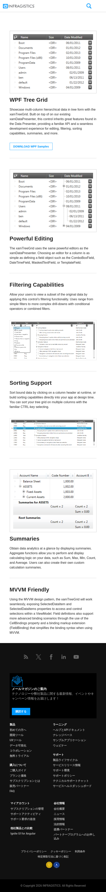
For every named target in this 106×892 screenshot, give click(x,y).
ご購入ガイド (18, 770)
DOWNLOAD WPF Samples (31, 146)
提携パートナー (63, 829)
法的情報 (59, 824)
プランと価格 (18, 775)
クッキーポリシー (61, 851)
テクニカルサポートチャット (71, 780)
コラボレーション (21, 750)
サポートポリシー (64, 775)
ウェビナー (60, 745)
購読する (20, 711)
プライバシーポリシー (34, 851)
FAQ (12, 791)
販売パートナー (19, 786)
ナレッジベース (62, 735)
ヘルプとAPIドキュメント (69, 729)
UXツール (16, 740)
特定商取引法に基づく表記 (53, 856)
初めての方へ (18, 729)
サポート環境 (61, 770)
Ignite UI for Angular (23, 833)
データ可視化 (18, 745)
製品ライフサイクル (65, 760)
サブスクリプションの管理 (27, 808)
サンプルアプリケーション (69, 740)
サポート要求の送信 (22, 819)
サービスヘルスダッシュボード (72, 786)
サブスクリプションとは (25, 780)
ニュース (59, 813)
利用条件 (80, 851)
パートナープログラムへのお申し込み (74, 836)
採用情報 (59, 819)
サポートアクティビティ (25, 813)
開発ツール (16, 735)
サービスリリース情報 (67, 765)
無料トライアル (19, 755)
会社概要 (59, 808)
